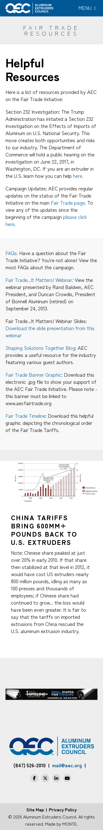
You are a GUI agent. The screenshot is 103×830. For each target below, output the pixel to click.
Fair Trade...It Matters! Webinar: (39, 279)
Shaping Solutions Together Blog (40, 347)
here (77, 175)
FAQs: (11, 252)
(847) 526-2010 (29, 765)
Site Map (35, 809)
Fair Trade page (68, 202)
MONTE (69, 823)
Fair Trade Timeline (25, 415)
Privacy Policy (63, 809)
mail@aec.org (67, 765)
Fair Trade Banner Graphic (33, 374)
